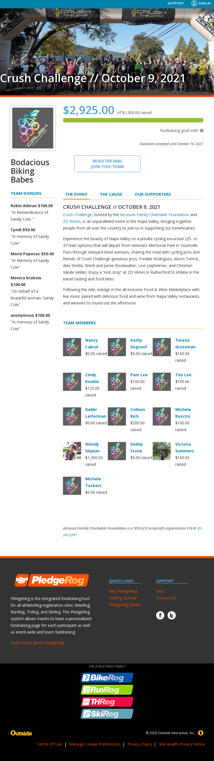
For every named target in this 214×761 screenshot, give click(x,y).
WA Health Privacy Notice (182, 744)
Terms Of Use (49, 744)
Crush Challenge (77, 214)
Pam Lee (139, 374)
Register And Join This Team (107, 163)
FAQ (160, 591)
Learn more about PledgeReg (37, 642)
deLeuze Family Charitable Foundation (154, 214)
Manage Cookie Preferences (94, 744)
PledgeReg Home (124, 604)
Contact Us (166, 598)
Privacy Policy (139, 744)
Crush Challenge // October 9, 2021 (93, 78)
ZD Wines (72, 221)
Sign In (201, 3)
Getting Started (122, 598)
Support (175, 3)
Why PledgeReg (123, 591)
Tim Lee (183, 374)
